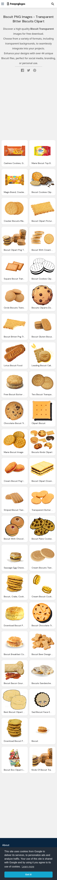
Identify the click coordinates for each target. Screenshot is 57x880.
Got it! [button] (28, 874)
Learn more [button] (28, 866)
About (5, 845)
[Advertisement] (28, 107)
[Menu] (2, 4)
